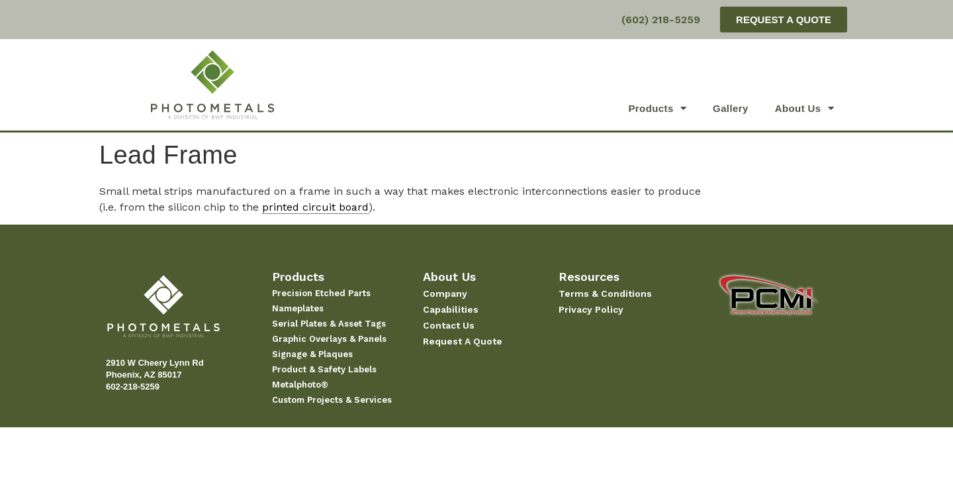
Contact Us (449, 325)
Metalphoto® (300, 385)
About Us (804, 108)
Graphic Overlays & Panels (329, 339)
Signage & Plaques (312, 354)
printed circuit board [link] (315, 207)
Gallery (731, 108)
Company (445, 293)
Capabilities (450, 309)
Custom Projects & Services (332, 400)
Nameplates (298, 308)
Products (657, 108)
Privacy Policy (591, 309)
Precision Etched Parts (321, 293)
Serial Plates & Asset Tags (329, 324)
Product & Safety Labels (324, 369)
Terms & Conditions (605, 293)
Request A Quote (462, 341)
